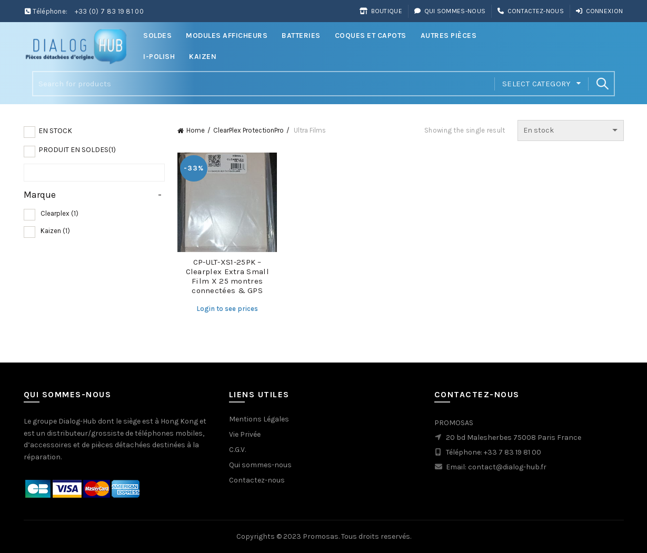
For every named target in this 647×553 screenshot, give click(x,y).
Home (195, 130)
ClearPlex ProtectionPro (248, 130)
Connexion (599, 11)
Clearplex (59, 213)
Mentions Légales (259, 419)
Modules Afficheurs (226, 35)
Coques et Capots (370, 35)
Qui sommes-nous (449, 11)
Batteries (301, 35)
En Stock (55, 130)
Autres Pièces (449, 35)
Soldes (157, 35)
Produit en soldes (77, 149)
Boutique (380, 11)
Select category (536, 83)
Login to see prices (227, 309)
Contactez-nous (530, 11)
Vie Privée (245, 434)
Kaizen (202, 56)
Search (602, 83)
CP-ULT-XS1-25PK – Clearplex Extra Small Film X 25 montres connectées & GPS (227, 276)
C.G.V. (237, 449)
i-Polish (159, 56)
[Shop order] (570, 130)
